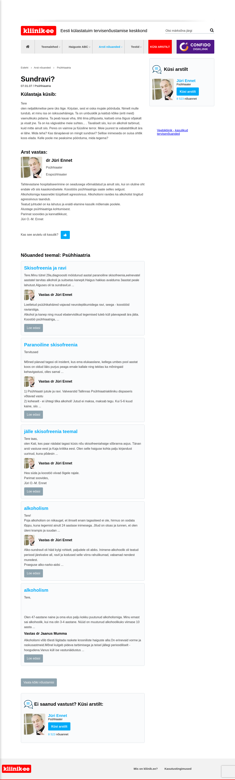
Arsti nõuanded (109, 46)
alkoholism (36, 508)
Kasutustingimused (178, 768)
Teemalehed (49, 46)
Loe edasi (33, 328)
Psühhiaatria (63, 67)
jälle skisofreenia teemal (51, 431)
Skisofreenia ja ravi (45, 268)
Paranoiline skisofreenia (51, 344)
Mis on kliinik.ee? (146, 768)
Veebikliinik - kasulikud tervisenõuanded (172, 132)
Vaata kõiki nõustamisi (39, 682)
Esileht (24, 67)
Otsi (211, 30)
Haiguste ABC (78, 46)
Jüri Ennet (194, 82)
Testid (135, 46)
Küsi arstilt (160, 46)
